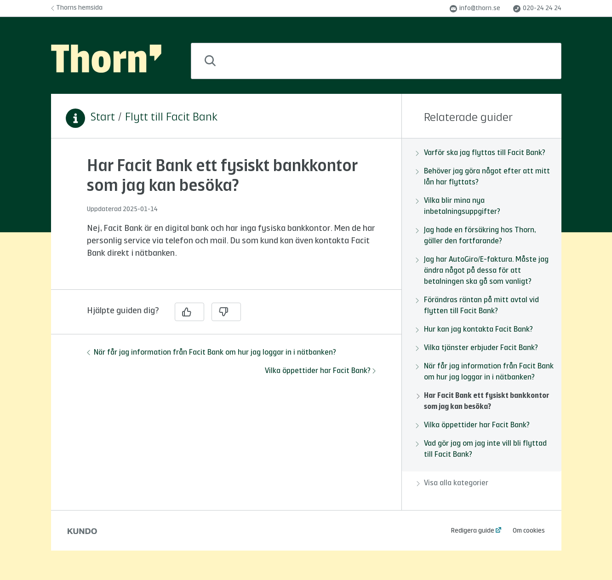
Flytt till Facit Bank (171, 117)
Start (103, 117)
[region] (226, 219)
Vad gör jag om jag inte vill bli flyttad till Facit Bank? (482, 449)
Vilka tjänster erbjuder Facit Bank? (477, 348)
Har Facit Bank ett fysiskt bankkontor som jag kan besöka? (483, 401)
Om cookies (529, 531)
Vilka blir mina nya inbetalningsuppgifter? (458, 206)
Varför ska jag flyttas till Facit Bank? (481, 153)
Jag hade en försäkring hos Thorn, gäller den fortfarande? (476, 236)
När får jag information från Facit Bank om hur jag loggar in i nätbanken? (211, 352)
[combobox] (376, 61)
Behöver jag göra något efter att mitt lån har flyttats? (483, 177)
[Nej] (226, 312)
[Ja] (189, 312)
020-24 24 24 (537, 8)
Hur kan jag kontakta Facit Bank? (475, 329)
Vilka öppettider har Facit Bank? (320, 371)
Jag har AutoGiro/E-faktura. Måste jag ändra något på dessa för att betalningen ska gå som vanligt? (483, 271)
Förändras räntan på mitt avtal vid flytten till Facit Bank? (478, 306)
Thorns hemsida (77, 8)
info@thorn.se (475, 8)
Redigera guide (472, 531)
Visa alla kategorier (452, 483)
